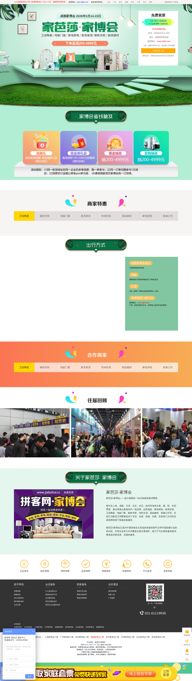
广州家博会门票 (67, 637)
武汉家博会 (28, 627)
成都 (126, 2)
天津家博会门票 (127, 637)
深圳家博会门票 (158, 637)
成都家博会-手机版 (171, 2)
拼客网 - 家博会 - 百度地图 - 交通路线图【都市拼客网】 (69, 294)
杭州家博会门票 (82, 637)
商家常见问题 (82, 591)
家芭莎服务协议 (51, 601)
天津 (138, 2)
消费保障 (17, 591)
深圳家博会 (90, 627)
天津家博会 (49, 627)
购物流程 (17, 594)
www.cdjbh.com (90, 645)
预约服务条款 (19, 601)
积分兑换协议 (19, 598)
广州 (114, 2)
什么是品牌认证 (51, 591)
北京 (144, 2)
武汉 (132, 2)
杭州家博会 (69, 627)
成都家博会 (59, 627)
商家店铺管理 (82, 594)
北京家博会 (79, 627)
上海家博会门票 (51, 637)
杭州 (120, 2)
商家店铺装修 (82, 598)
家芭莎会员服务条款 (52, 605)
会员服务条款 (50, 598)
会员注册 (17, 605)
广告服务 (111, 598)
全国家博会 (18, 627)
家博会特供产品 (51, 594)
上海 (108, 2)
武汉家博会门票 (112, 637)
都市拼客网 (112, 591)
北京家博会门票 (143, 637)
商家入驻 (111, 594)
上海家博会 (38, 627)
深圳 (150, 2)
